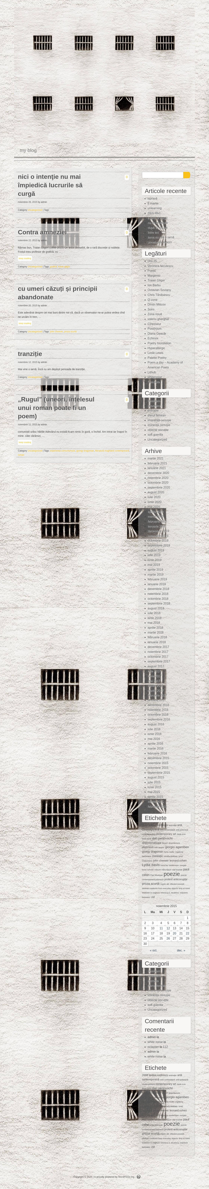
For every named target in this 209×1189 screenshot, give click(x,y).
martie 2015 (156, 801)
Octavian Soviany (159, 290)
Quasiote (154, 382)
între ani (153, 232)
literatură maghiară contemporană (112, 450)
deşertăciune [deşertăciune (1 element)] (174, 843)
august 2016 (156, 724)
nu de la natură (158, 222)
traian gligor (64, 266)
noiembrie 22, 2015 (27, 240)
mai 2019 (154, 564)
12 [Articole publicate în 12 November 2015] (168, 928)
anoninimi (154, 405)
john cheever (56, 331)
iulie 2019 (154, 555)
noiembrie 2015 (158, 763)
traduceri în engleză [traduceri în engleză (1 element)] (151, 893)
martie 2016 (156, 748)
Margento (154, 275)
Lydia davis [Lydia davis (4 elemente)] (151, 865)
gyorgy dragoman (85, 450)
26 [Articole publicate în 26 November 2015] (168, 938)
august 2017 (156, 666)
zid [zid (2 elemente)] (153, 897)
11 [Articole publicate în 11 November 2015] (161, 928)
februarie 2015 (157, 806)
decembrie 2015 (158, 758)
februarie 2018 (157, 637)
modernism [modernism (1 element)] (174, 865)
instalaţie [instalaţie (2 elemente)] (157, 856)
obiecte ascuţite (158, 430)
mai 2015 (154, 792)
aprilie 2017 (155, 685)
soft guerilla (155, 434)
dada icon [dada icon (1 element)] (181, 834)
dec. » (181, 950)
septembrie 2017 (159, 661)
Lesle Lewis (155, 352)
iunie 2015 (155, 787)
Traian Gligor (156, 280)
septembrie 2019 (159, 545)
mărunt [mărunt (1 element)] (157, 870)
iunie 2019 (155, 560)
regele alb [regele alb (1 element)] (164, 884)
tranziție (30, 353)
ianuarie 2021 (157, 468)
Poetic (152, 270)
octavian (153, 1046)
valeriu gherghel (158, 319)
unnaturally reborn (160, 242)
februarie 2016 (157, 753)
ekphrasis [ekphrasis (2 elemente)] (148, 847)
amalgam (154, 400)
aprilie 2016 (155, 743)
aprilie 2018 (155, 627)
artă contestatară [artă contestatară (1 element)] (167, 830)
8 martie (153, 203)
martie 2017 (156, 690)
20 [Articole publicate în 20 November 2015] (174, 933)
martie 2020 (156, 516)
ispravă (152, 198)
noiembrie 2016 (158, 709)
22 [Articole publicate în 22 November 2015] (187, 933)
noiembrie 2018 (158, 593)
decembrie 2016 (158, 705)
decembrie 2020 (158, 473)
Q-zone (152, 299)
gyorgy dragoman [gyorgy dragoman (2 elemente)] (152, 851)
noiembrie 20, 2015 (27, 305)
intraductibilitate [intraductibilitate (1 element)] (171, 856)
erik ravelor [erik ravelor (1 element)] (159, 847)
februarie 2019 (157, 579)
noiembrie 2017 (158, 651)
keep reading (25, 258)
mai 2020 (154, 506)
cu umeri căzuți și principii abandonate (57, 293)
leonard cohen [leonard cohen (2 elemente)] (178, 860)
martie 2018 (156, 632)
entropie (153, 410)
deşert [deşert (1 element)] (165, 843)
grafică (53, 266)
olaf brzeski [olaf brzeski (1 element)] (177, 870)
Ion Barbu (154, 285)
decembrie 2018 (158, 589)
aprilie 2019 (155, 569)
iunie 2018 (155, 618)
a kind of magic (158, 218)
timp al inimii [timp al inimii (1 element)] (184, 888)
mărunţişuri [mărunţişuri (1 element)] (167, 870)
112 (165, 1046)
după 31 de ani (158, 227)
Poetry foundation (159, 343)
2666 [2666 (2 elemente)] (145, 825)
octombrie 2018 (158, 598)
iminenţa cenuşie (159, 425)
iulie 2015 (154, 782)
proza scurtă (70, 331)
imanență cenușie (159, 420)
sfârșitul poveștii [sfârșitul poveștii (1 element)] (177, 884)
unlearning (155, 208)
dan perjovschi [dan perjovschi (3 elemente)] (162, 838)
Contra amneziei (42, 232)
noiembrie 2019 (158, 535)
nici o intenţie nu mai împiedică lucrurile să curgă (50, 185)
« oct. (153, 950)
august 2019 (156, 550)
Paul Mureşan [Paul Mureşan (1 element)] (156, 875)
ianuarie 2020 (157, 526)
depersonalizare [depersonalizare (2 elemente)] (151, 842)
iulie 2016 (154, 729)
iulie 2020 (154, 497)
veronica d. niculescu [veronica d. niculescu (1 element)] (169, 893)
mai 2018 (154, 622)
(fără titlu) (154, 213)
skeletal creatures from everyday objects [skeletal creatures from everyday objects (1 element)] (160, 888)
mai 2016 (154, 738)
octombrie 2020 (158, 482)
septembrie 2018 (159, 603)
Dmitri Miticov (157, 304)
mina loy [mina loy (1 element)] (164, 865)
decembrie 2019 (158, 531)
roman (21, 455)
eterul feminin (157, 415)
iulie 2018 (154, 613)
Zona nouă (155, 314)
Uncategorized (35, 210)
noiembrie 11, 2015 (27, 424)
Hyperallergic (156, 348)
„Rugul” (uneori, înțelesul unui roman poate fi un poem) (56, 408)
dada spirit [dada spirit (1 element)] (146, 839)
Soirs (151, 309)
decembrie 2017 (158, 647)
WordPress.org (126, 1176)
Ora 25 (152, 261)
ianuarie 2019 (157, 584)
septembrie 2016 (159, 719)
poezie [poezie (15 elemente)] (172, 874)
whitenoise (155, 377)
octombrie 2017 (158, 656)
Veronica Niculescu (160, 266)
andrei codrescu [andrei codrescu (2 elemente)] (158, 825)
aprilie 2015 (155, 796)
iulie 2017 (154, 671)
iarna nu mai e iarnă (161, 237)
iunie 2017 (155, 676)
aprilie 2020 (155, 511)
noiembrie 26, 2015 (27, 202)
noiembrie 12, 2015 (27, 362)
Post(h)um (155, 328)
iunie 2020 (155, 502)
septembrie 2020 (159, 487)
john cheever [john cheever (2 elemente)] (161, 860)
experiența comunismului (62, 450)
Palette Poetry (157, 357)
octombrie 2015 (158, 767)
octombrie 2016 (158, 714)
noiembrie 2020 (158, 477)
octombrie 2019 (158, 540)
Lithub (152, 372)
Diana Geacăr (157, 333)
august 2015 (156, 777)
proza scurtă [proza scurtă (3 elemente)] (150, 884)
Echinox (153, 338)
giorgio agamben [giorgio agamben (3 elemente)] (177, 847)
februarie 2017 (157, 695)
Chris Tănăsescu (159, 294)
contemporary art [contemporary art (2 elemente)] (166, 833)
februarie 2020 (157, 521)
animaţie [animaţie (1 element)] (172, 825)
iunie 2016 (155, 734)
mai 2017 (154, 681)
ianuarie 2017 (157, 700)
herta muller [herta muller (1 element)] (169, 852)
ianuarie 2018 (157, 642)
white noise (155, 1042)
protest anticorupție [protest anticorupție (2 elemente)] (175, 879)
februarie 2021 (157, 463)
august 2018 (156, 608)
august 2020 (156, 492)
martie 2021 (156, 458)
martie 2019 (156, 574)
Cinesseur (154, 324)
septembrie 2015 (159, 772)
